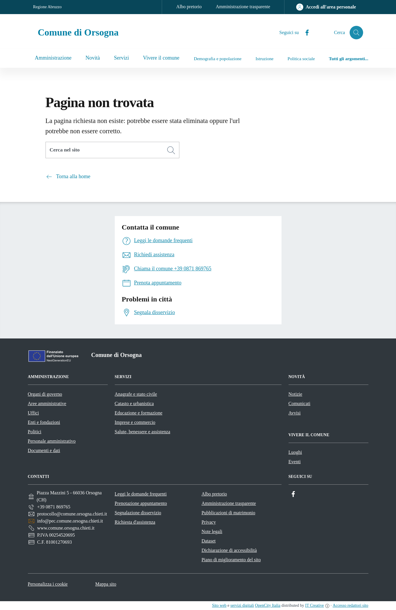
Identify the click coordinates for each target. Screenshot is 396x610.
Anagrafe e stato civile (136, 394)
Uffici (33, 412)
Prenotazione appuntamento (140, 503)
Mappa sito (105, 584)
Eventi (295, 461)
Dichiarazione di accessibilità (229, 550)
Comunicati (300, 403)
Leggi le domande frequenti (140, 493)
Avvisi (295, 412)
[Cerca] (171, 150)
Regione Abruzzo (47, 7)
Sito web (219, 605)
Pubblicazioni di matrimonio (228, 512)
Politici (34, 431)
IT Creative (314, 605)
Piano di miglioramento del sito (231, 559)
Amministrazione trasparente (243, 6)
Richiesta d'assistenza (134, 522)
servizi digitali (242, 605)
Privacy (208, 522)
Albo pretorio (189, 6)
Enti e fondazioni (44, 422)
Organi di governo (45, 394)
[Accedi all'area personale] (326, 7)
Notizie (295, 394)
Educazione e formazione (139, 412)
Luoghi (295, 452)
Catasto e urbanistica (134, 403)
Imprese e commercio (135, 422)
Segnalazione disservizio (137, 512)
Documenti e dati (44, 450)
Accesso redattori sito (350, 605)
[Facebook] (304, 32)
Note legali (211, 531)
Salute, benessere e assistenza (142, 431)
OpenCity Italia (268, 605)
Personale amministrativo (52, 441)
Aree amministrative (47, 403)
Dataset (208, 540)
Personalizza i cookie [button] (48, 584)
